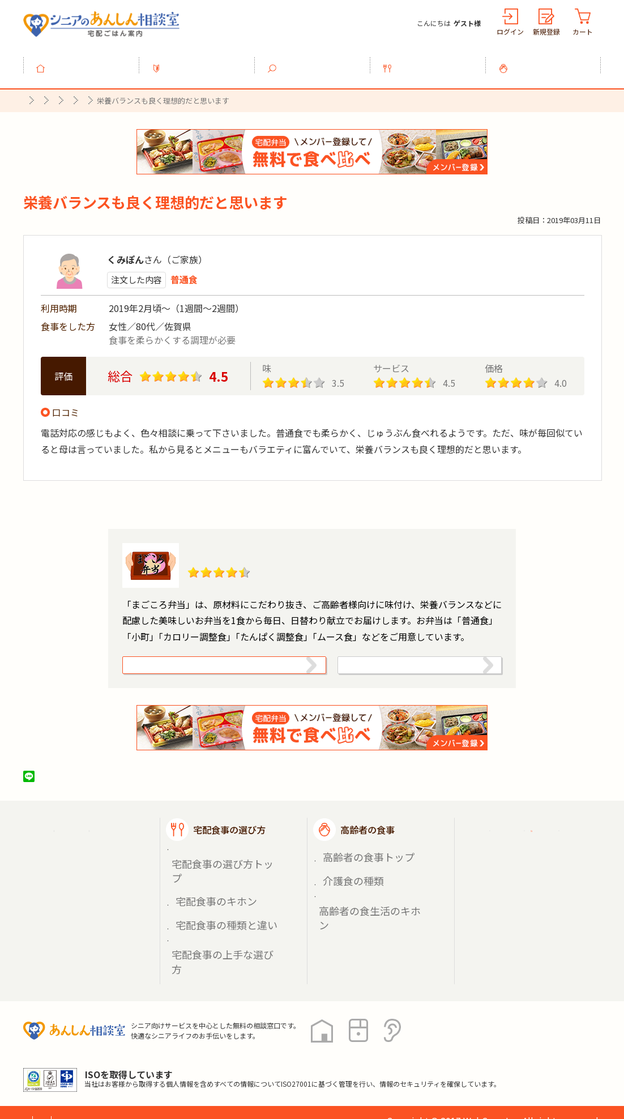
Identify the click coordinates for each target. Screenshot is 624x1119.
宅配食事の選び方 (434, 62)
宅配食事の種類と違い (215, 897)
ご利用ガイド (515, 846)
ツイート (72, 794)
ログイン (510, 31)
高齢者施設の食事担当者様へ (537, 909)
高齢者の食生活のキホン (367, 897)
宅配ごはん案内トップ (95, 846)
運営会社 (205, 1068)
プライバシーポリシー (68, 1068)
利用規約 (151, 1068)
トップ (87, 62)
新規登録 (546, 31)
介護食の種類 (347, 884)
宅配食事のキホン (208, 884)
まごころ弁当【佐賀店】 (259, 546)
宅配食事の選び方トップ (219, 870)
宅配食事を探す (319, 62)
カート (582, 31)
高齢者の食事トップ (359, 870)
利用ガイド (203, 62)
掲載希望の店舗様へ (528, 875)
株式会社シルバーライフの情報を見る (406, 671)
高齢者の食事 (550, 62)
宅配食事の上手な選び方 (219, 910)
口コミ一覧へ (312, 492)
